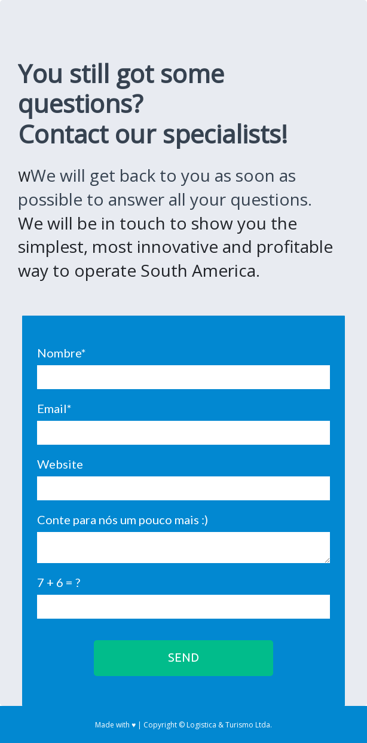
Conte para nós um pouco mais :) (122, 519)
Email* (54, 408)
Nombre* (61, 352)
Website (60, 464)
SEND (183, 657)
